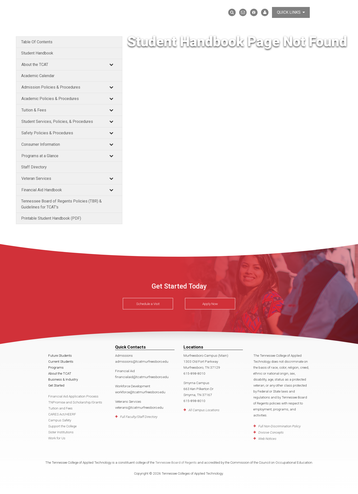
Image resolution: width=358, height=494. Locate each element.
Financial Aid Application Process (73, 396)
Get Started (56, 385)
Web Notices (267, 439)
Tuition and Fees (60, 408)
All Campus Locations (204, 410)
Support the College (62, 426)
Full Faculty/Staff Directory (138, 417)
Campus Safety (59, 420)
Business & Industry (63, 379)
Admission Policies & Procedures (50, 87)
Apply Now (210, 304)
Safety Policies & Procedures (47, 133)
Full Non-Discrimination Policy (279, 426)
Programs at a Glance (39, 155)
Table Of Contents (36, 42)
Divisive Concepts (271, 432)
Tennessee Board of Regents (176, 462)
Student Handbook (37, 53)
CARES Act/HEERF (62, 414)
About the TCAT (34, 64)
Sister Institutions (61, 432)
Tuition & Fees (33, 110)
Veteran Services (36, 178)
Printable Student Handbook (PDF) (51, 218)
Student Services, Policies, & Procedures (57, 121)
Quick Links (291, 12)
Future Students (60, 355)
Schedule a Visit (148, 304)
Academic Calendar (37, 75)
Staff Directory (34, 167)
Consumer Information (40, 144)
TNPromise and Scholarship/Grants (75, 402)
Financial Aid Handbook (41, 190)
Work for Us (56, 438)
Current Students (60, 361)
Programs (56, 367)
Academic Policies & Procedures (50, 98)
